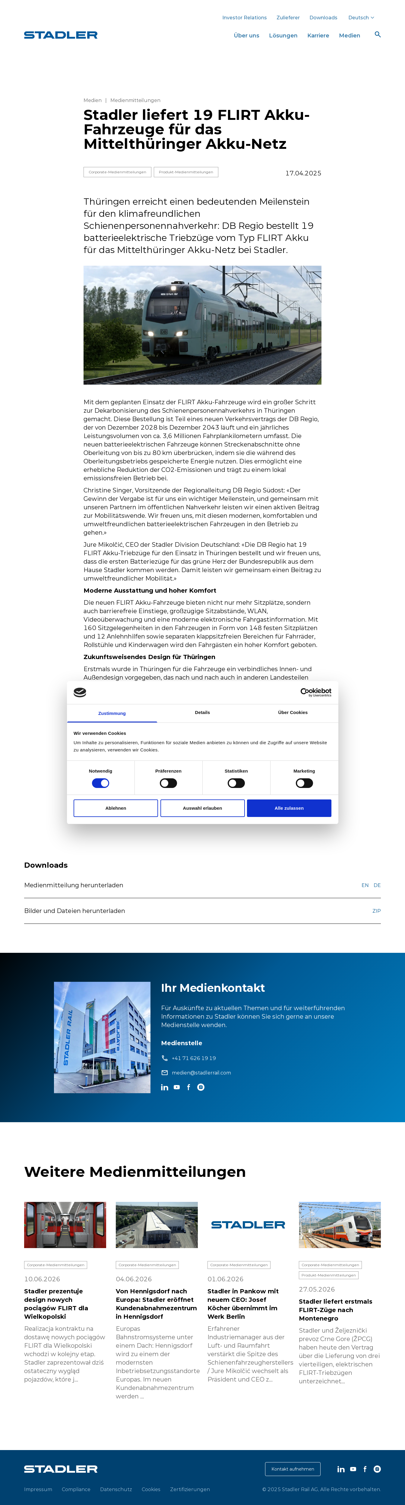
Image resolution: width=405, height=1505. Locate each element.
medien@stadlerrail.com (201, 1073)
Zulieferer (288, 17)
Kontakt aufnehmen (292, 1469)
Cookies (151, 1489)
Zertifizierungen (190, 1489)
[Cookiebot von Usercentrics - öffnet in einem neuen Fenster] (305, 692)
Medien (349, 35)
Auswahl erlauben (202, 808)
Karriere (318, 35)
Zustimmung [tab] (112, 713)
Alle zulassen (289, 808)
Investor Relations (244, 17)
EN (365, 885)
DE (377, 885)
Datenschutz (116, 1489)
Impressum (38, 1489)
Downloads (323, 17)
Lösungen (283, 35)
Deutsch (361, 17)
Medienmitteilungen (135, 100)
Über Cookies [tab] (293, 712)
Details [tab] (202, 712)
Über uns (246, 35)
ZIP (376, 911)
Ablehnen (115, 808)
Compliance (76, 1489)
